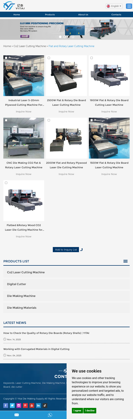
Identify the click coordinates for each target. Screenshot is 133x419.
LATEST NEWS (14, 323)
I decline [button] (89, 410)
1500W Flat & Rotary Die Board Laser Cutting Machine (109, 165)
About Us (83, 14)
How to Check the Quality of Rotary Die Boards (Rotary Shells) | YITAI (46, 333)
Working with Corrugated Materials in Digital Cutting (36, 349)
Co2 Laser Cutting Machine (30, 46)
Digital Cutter (16, 284)
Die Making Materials (21, 307)
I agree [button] (77, 410)
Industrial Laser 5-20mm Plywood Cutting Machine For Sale (23, 103)
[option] (66, 29)
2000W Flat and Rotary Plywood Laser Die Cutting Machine (66, 165)
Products (50, 14)
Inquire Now (23, 111)
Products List (16, 261)
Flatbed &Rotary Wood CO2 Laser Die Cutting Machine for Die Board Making (23, 228)
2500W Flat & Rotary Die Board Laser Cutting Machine (66, 102)
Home (16, 14)
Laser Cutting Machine (28, 382)
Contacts (116, 14)
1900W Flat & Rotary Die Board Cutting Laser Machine (109, 102)
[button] (60, 37)
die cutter (16, 386)
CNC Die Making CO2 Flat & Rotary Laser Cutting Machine (23, 165)
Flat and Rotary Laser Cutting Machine (71, 46)
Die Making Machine (21, 296)
